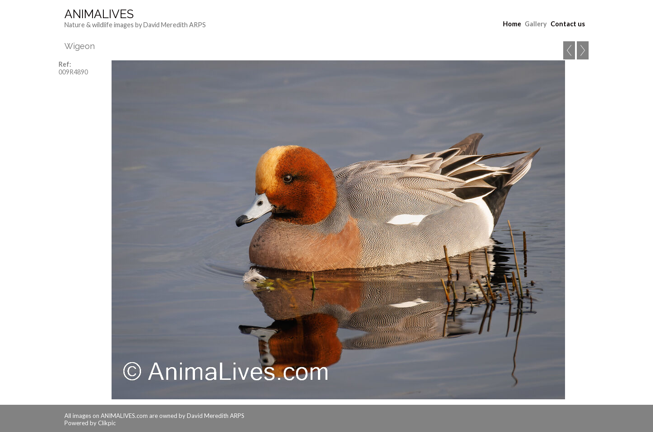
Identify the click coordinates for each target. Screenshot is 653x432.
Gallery (536, 24)
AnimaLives (99, 14)
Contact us (568, 24)
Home (512, 24)
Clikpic (107, 423)
